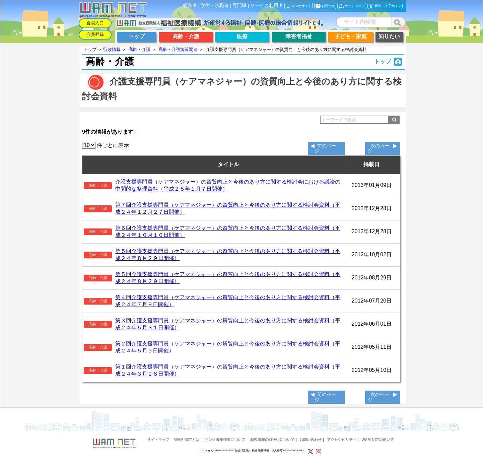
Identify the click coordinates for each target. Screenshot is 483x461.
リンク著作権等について (225, 440)
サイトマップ (158, 440)
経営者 (190, 5)
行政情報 (112, 49)
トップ (89, 49)
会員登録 (95, 34)
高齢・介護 (139, 49)
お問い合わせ (310, 440)
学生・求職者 (215, 5)
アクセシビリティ (341, 440)
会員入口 (95, 22)
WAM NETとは (186, 440)
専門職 (239, 5)
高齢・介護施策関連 (178, 49)
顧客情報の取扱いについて (272, 440)
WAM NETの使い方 (377, 440)
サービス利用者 (266, 5)
